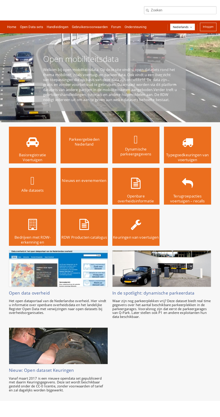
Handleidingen (57, 27)
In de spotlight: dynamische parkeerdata (153, 293)
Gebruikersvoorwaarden (90, 27)
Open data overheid (29, 293)
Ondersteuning (135, 27)
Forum (116, 27)
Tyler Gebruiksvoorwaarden (72, 409)
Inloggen (208, 26)
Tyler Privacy (134, 409)
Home (11, 27)
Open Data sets (31, 27)
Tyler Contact (108, 409)
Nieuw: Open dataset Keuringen (41, 370)
